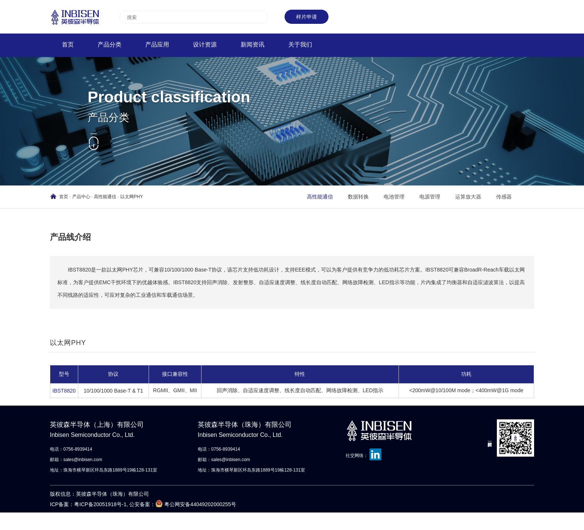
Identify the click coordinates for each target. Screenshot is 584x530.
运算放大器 (468, 197)
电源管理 (429, 197)
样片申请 (306, 17)
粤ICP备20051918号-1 (100, 504)
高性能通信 (105, 196)
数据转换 (358, 197)
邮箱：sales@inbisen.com (76, 459)
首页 (63, 196)
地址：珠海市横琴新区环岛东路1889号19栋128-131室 (103, 470)
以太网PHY (131, 196)
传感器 (504, 197)
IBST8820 (64, 391)
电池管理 (394, 197)
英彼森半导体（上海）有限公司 (104, 430)
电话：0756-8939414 (71, 449)
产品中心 (81, 196)
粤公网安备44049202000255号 (200, 504)
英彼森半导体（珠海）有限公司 (252, 430)
